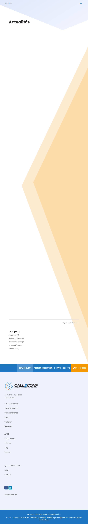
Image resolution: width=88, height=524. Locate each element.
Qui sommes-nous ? (12, 465)
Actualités (12, 335)
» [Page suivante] (78, 323)
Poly (6, 447)
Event (6, 417)
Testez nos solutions (43, 368)
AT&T (6, 434)
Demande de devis (62, 368)
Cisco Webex (9, 438)
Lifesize (7, 443)
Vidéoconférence (15, 342)
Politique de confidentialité (51, 514)
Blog (6, 470)
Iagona (7, 452)
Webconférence (11, 413)
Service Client (25, 368)
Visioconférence (15, 345)
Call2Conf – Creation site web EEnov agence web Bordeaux (33, 518)
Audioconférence (15, 338)
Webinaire (13, 348)
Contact (7, 474)
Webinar (8, 422)
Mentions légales (33, 514)
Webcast (8, 426)
